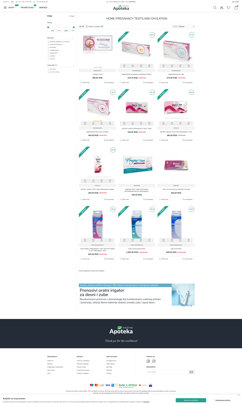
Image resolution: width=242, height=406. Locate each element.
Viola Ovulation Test (136, 249)
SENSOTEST (97, 70)
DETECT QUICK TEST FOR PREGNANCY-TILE (176, 132)
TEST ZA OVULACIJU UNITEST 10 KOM (176, 189)
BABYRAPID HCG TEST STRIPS (97, 132)
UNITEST (176, 185)
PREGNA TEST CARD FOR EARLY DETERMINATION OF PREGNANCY (137, 190)
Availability (52, 65)
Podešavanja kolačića (226, 400)
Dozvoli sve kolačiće (202, 400)
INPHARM (137, 185)
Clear (72, 16)
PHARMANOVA (136, 70)
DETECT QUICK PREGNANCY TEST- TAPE (137, 128)
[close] (238, 395)
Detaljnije (146, 402)
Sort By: (179, 26)
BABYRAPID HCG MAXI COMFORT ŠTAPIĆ (137, 74)
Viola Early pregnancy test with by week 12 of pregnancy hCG (97, 249)
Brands (50, 38)
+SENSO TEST (97, 74)
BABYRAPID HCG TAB (176, 74)
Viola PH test (176, 249)
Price (49, 22)
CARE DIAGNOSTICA (97, 245)
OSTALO (176, 128)
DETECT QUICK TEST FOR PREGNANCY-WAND (97, 189)
